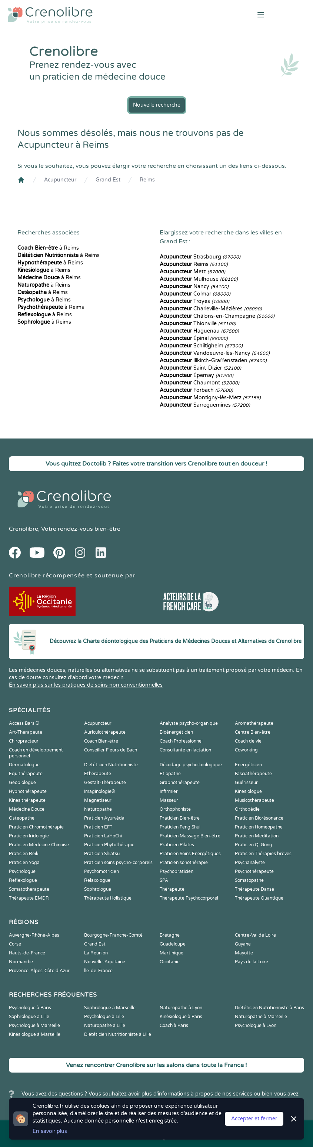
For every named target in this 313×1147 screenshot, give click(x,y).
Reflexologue (23, 880)
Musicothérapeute (254, 800)
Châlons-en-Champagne (217, 316)
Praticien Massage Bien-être (190, 835)
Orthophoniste (175, 809)
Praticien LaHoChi (103, 835)
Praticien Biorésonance (259, 818)
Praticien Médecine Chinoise (39, 844)
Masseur (169, 800)
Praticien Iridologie (29, 835)
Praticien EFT (98, 827)
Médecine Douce (26, 809)
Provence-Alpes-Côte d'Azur (39, 970)
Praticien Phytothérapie (109, 844)
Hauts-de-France (27, 953)
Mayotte (244, 953)
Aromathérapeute (254, 723)
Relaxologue (97, 880)
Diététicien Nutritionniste (111, 764)
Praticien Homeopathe (259, 827)
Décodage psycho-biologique (191, 764)
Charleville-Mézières (211, 309)
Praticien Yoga (24, 862)
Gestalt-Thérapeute (105, 782)
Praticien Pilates (177, 844)
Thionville (198, 323)
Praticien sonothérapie (184, 862)
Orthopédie (247, 809)
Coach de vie (248, 741)
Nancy (194, 286)
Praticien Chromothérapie (36, 827)
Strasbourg (200, 257)
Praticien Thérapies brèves (263, 853)
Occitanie (170, 961)
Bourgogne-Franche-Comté (113, 935)
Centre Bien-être (252, 732)
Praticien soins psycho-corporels (118, 862)
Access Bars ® (24, 723)
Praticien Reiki (24, 853)
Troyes (194, 301)
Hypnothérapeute (28, 791)
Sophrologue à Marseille (110, 1007)
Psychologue (22, 871)
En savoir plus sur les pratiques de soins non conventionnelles (86, 685)
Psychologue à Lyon (255, 1025)
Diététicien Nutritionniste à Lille (117, 1034)
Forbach (196, 390)
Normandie (21, 961)
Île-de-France (98, 970)
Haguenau (199, 331)
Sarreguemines (205, 405)
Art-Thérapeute (25, 732)
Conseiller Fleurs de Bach (110, 750)
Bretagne (170, 935)
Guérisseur (246, 782)
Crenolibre (23, 529)
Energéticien (248, 764)
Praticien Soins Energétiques (190, 853)
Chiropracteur (24, 741)
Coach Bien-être (101, 741)
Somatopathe (249, 880)
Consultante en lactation (185, 750)
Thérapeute (172, 889)
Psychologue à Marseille (34, 1025)
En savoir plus (50, 1131)
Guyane (243, 944)
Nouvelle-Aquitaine (104, 961)
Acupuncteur (60, 180)
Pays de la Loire (251, 961)
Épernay (196, 375)
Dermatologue (24, 764)
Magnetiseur (97, 800)
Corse (15, 944)
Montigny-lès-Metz (210, 397)
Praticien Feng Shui (180, 827)
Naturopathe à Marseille (261, 1016)
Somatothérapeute (29, 889)
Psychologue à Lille (104, 1016)
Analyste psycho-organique (189, 723)
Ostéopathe (21, 818)
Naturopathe (98, 809)
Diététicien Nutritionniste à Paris (269, 1007)
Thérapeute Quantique (259, 898)
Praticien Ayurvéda (104, 818)
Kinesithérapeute (27, 800)
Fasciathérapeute (253, 773)
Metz (192, 272)
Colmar (195, 294)
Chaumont (199, 383)
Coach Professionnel (181, 741)
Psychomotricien (101, 871)
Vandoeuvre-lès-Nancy (215, 353)
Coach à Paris (174, 1025)
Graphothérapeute (180, 782)
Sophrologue (97, 889)
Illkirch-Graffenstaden (213, 360)
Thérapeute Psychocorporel (189, 898)
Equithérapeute (26, 773)
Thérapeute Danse (254, 889)
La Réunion (96, 953)
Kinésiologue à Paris (181, 1016)
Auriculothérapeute (105, 732)
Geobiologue (22, 782)
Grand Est (108, 180)
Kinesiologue (248, 791)
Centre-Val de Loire (255, 935)
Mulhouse (199, 279)
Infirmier (169, 791)
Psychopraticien (176, 871)
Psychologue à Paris (30, 1007)
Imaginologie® (99, 791)
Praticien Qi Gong (253, 844)
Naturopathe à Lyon (181, 1007)
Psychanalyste (250, 862)
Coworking (246, 750)
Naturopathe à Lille (104, 1025)
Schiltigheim (201, 346)
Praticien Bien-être (180, 818)
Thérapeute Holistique (107, 898)
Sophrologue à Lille (29, 1016)
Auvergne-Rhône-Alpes (34, 935)
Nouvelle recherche (156, 105)
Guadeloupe (173, 944)
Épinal (194, 338)
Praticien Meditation (257, 835)
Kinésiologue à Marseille (34, 1034)
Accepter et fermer (254, 1119)
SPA (164, 880)
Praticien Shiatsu (102, 853)
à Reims (48, 248)
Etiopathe (170, 773)
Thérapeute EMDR (29, 898)
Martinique (171, 953)
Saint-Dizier (200, 368)
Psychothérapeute (254, 871)
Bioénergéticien (176, 732)
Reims (147, 180)
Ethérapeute (97, 773)
